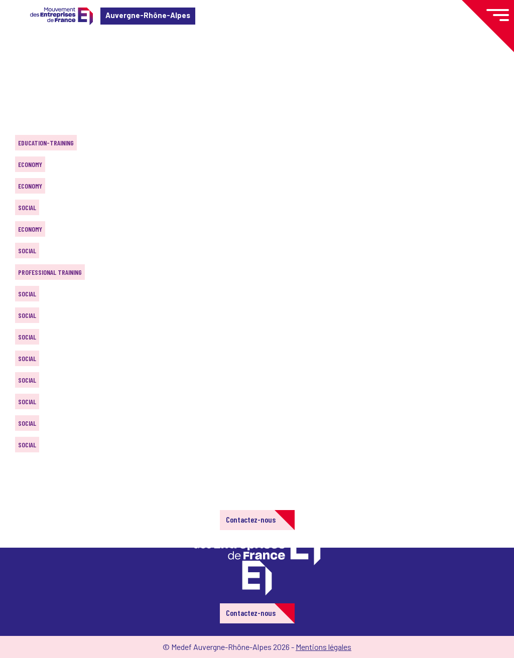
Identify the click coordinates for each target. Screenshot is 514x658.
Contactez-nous (251, 519)
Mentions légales (323, 646)
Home (22, 67)
